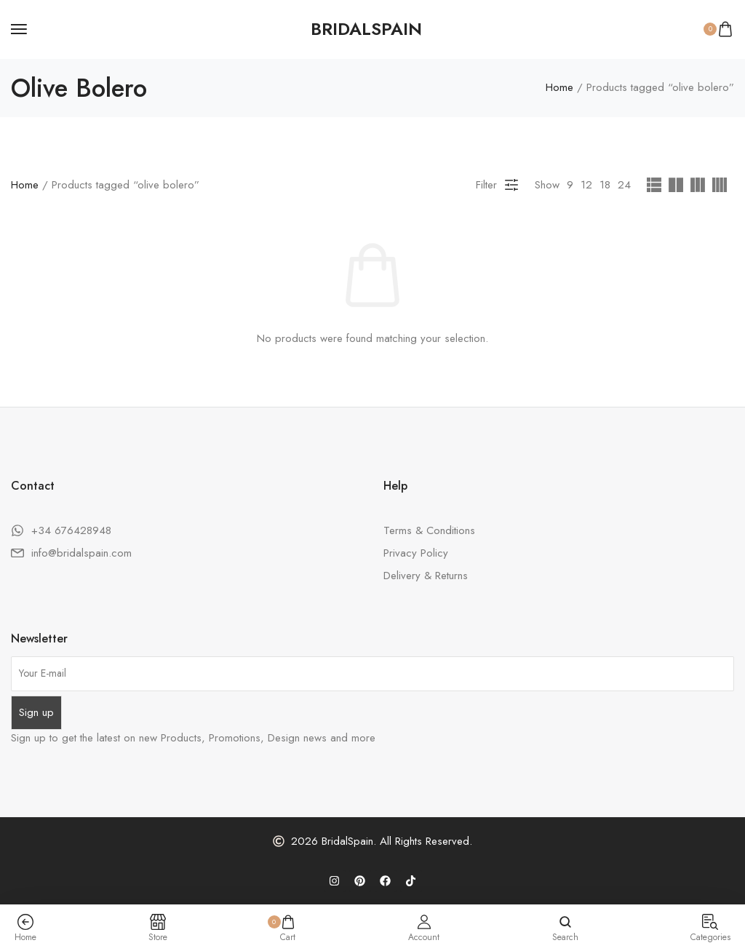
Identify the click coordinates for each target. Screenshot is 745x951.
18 (604, 185)
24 (624, 185)
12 (586, 185)
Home (559, 88)
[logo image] (366, 29)
